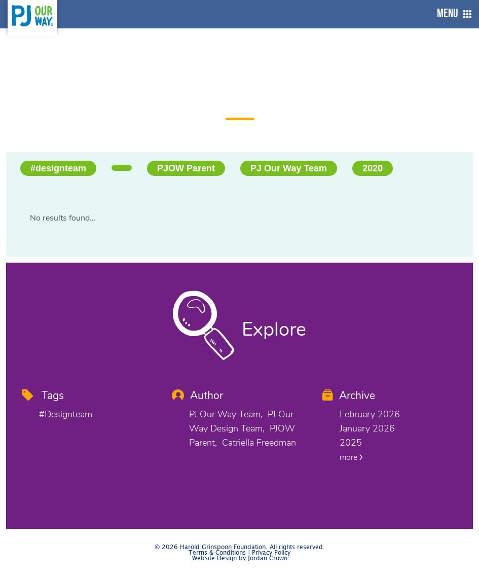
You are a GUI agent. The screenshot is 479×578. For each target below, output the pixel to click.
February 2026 (370, 414)
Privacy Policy (271, 553)
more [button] (351, 457)
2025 (351, 443)
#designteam (58, 168)
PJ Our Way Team (288, 168)
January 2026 (367, 428)
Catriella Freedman (259, 443)
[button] (451, 14)
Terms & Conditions (217, 553)
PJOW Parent (186, 168)
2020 (372, 168)
